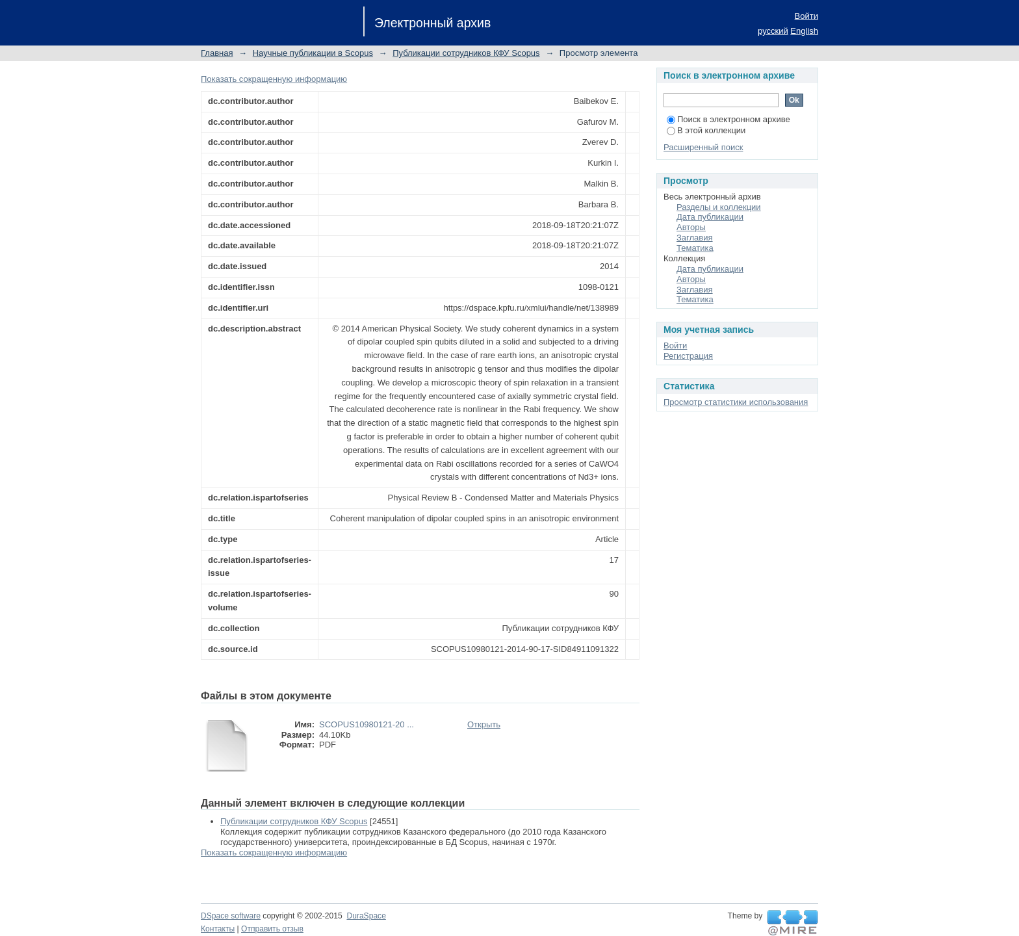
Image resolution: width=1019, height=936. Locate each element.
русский (773, 31)
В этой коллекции (706, 130)
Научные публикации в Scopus (313, 53)
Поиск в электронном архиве (728, 119)
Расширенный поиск (703, 147)
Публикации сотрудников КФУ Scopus (466, 53)
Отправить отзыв (272, 928)
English (804, 31)
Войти (806, 16)
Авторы (691, 227)
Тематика (695, 248)
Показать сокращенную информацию (274, 79)
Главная (217, 53)
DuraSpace (365, 915)
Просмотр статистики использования (736, 402)
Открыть (483, 724)
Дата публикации (710, 217)
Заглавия (695, 237)
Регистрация (688, 356)
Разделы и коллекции (719, 207)
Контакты (218, 928)
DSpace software (231, 915)
